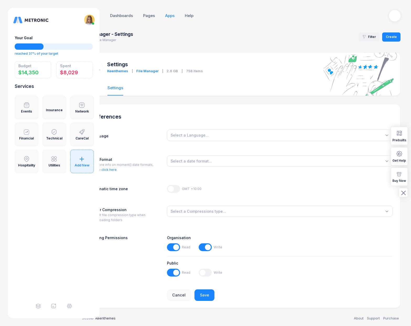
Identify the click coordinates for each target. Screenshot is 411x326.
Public (193, 263)
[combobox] (290, 135)
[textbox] (211, 135)
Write (239, 247)
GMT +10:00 (213, 189)
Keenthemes (146, 71)
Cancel (200, 295)
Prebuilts (399, 135)
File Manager (175, 71)
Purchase (391, 318)
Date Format (129, 159)
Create (391, 37)
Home (115, 40)
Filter (369, 37)
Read (207, 247)
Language (127, 136)
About (359, 318)
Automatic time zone (137, 189)
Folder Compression (136, 209)
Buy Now (399, 176)
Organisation (200, 237)
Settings (143, 88)
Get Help (399, 156)
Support (373, 318)
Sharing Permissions (137, 237)
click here (137, 170)
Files (122, 88)
